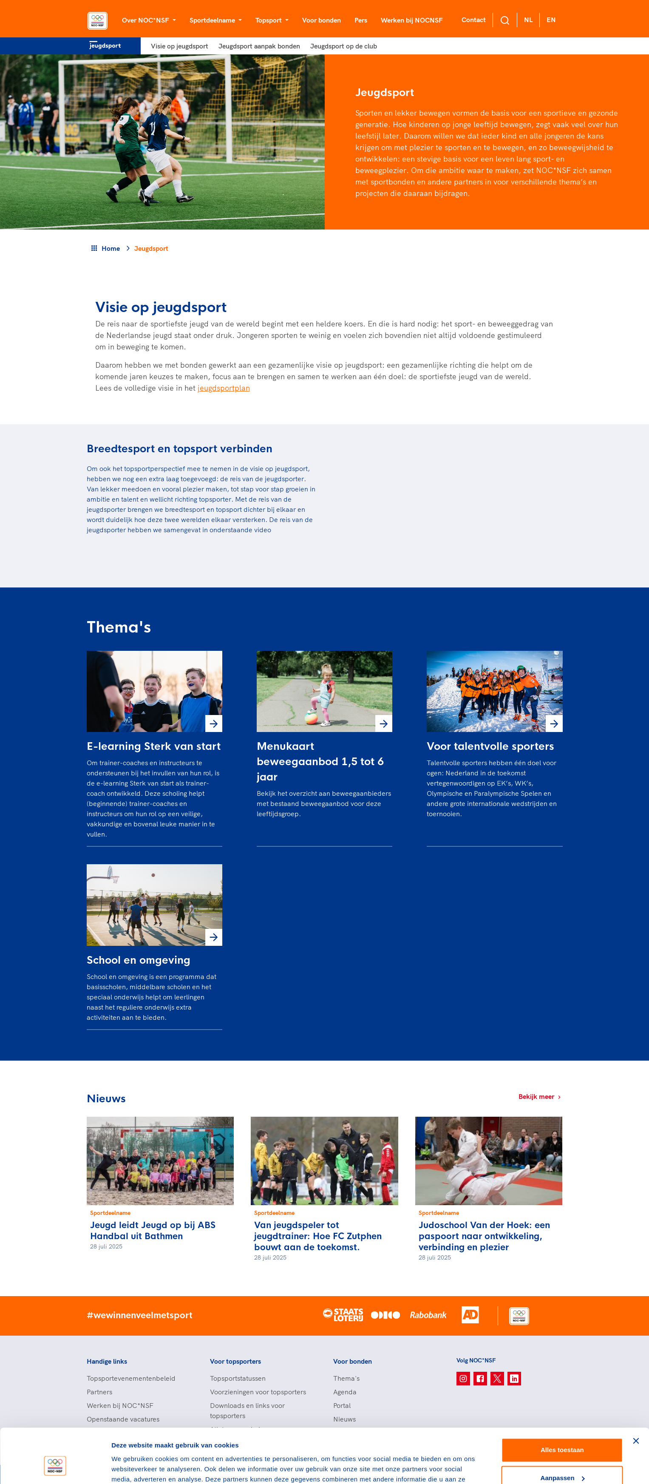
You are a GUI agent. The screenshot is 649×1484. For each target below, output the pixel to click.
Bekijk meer (541, 1096)
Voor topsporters (235, 1361)
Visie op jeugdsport (179, 46)
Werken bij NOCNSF (412, 20)
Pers (360, 20)
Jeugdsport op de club (343, 46)
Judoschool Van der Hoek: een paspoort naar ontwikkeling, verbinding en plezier (484, 1236)
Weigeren (562, 1460)
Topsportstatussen (238, 1378)
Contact (474, 19)
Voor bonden (321, 20)
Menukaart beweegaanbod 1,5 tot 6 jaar (320, 761)
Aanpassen (563, 1432)
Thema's (346, 1378)
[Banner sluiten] (636, 1396)
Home (111, 248)
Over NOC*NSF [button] (146, 20)
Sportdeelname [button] (213, 20)
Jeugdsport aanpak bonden (259, 46)
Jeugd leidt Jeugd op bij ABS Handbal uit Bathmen (152, 1231)
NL (528, 19)
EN (551, 19)
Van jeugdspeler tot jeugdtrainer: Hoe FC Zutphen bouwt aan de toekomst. (318, 1236)
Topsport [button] (269, 20)
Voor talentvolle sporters (490, 746)
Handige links (107, 1361)
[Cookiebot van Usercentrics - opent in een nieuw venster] (55, 1467)
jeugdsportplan (224, 388)
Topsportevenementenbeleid (131, 1378)
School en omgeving (138, 960)
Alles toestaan (562, 1404)
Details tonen (131, 1467)
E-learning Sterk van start (154, 746)
